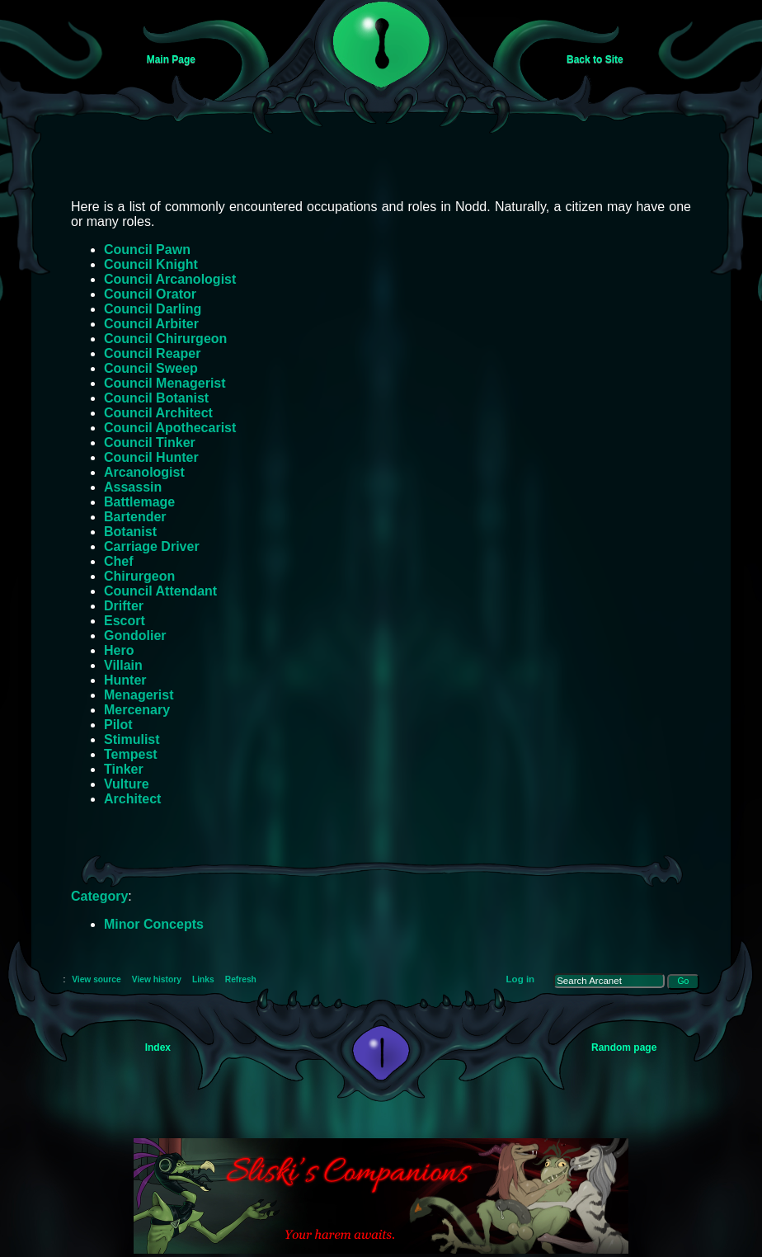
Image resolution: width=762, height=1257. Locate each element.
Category (99, 896)
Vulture (126, 784)
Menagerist (138, 695)
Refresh (240, 979)
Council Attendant (160, 591)
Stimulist (132, 739)
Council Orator (150, 294)
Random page (623, 1047)
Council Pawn (147, 249)
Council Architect (158, 413)
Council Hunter (151, 457)
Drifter (123, 606)
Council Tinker (149, 442)
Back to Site (595, 59)
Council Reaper (152, 353)
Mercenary (137, 710)
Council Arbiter (151, 324)
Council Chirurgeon (165, 339)
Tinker (123, 769)
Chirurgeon (139, 576)
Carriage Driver (152, 546)
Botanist (130, 532)
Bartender (135, 517)
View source (96, 979)
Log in (520, 979)
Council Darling (152, 309)
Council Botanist (156, 398)
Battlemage (139, 502)
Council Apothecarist (170, 428)
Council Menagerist (165, 383)
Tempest (131, 754)
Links (203, 979)
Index (158, 1047)
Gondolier (135, 635)
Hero (119, 650)
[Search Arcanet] (609, 980)
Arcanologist (144, 472)
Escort (124, 621)
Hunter (125, 680)
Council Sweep (151, 368)
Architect (132, 799)
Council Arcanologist (170, 279)
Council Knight (151, 264)
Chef (119, 561)
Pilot (118, 725)
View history (156, 979)
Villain (123, 665)
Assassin (133, 487)
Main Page (171, 59)
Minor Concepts (154, 924)
